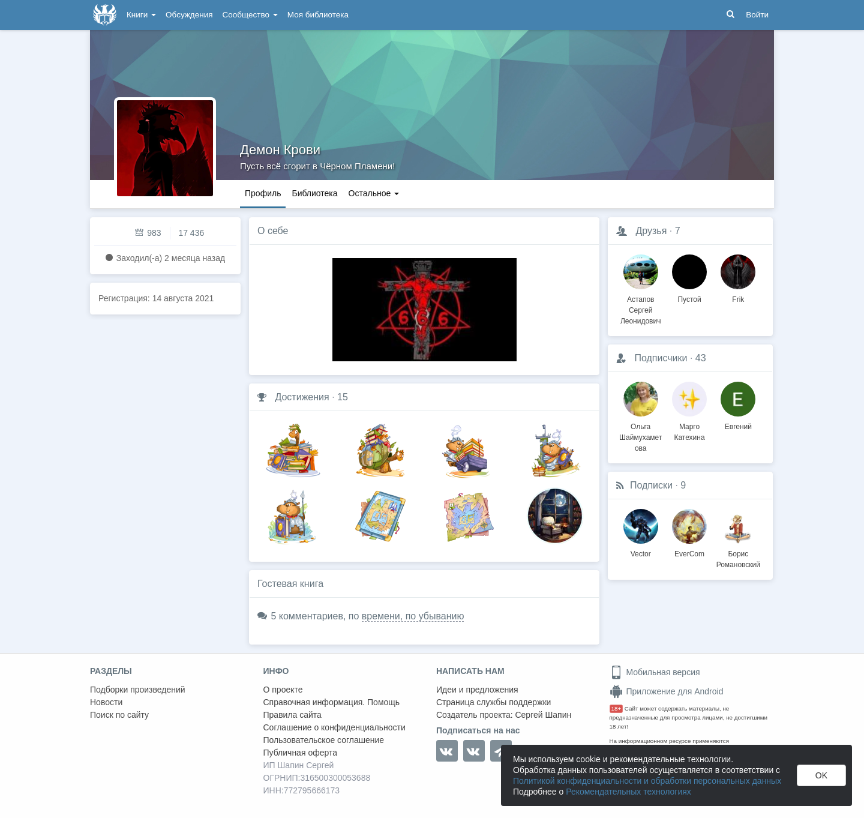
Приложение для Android (667, 691)
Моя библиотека (318, 14)
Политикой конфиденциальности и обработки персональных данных (647, 781)
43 (700, 358)
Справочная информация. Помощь (331, 702)
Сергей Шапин (543, 715)
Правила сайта (292, 715)
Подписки (651, 485)
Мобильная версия (655, 672)
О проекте (283, 689)
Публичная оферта (300, 752)
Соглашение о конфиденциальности (334, 727)
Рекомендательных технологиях (628, 791)
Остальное (374, 193)
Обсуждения (189, 14)
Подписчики (660, 358)
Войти (757, 14)
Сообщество (250, 14)
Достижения (302, 397)
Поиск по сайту (119, 715)
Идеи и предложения (477, 689)
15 (342, 397)
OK (821, 775)
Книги (141, 14)
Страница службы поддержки (493, 702)
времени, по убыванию (413, 616)
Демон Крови (280, 149)
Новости (106, 702)
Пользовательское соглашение (324, 740)
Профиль (263, 193)
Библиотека (314, 193)
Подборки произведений (137, 689)
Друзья (651, 231)
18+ (616, 708)
